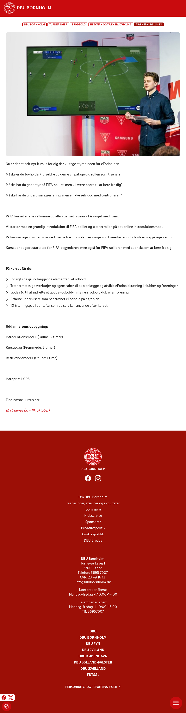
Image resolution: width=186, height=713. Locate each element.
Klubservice (93, 516)
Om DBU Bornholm (93, 497)
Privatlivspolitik (93, 528)
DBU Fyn (93, 644)
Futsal (93, 675)
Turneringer (58, 24)
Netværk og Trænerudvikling (110, 24)
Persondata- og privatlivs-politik (93, 687)
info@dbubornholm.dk (93, 582)
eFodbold (78, 24)
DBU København (93, 656)
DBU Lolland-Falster (93, 662)
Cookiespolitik (93, 534)
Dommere (93, 509)
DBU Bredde (93, 540)
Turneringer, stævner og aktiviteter (93, 503)
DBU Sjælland (93, 668)
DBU (93, 631)
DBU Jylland (93, 650)
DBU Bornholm (34, 24)
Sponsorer (93, 522)
